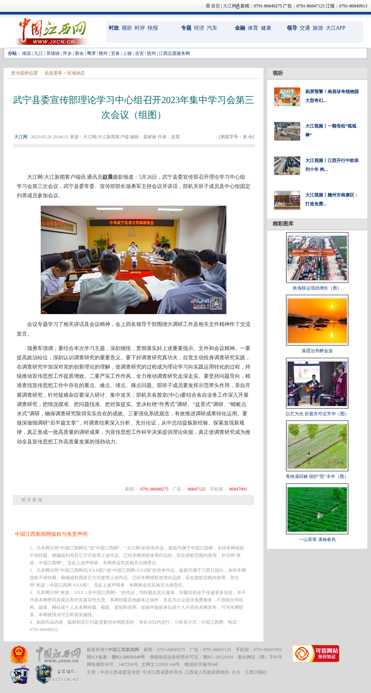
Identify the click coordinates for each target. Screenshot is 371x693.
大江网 (20, 136)
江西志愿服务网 (174, 53)
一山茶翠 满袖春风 (317, 539)
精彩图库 (283, 224)
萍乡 (67, 53)
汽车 (212, 28)
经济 (199, 28)
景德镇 (53, 53)
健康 (266, 28)
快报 (153, 28)
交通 (305, 28)
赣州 (103, 53)
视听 (127, 28)
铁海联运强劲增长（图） (317, 288)
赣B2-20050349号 (128, 657)
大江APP (336, 28)
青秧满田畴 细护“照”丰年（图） (317, 476)
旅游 (318, 28)
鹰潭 (91, 53)
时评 (140, 28)
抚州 (151, 53)
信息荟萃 (53, 73)
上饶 (127, 53)
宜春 (115, 53)
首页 (215, 6)
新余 (79, 53)
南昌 (26, 53)
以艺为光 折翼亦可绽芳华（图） (317, 413)
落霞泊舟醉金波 (317, 350)
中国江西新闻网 (123, 649)
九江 (38, 53)
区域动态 (76, 73)
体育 (253, 28)
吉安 (139, 53)
